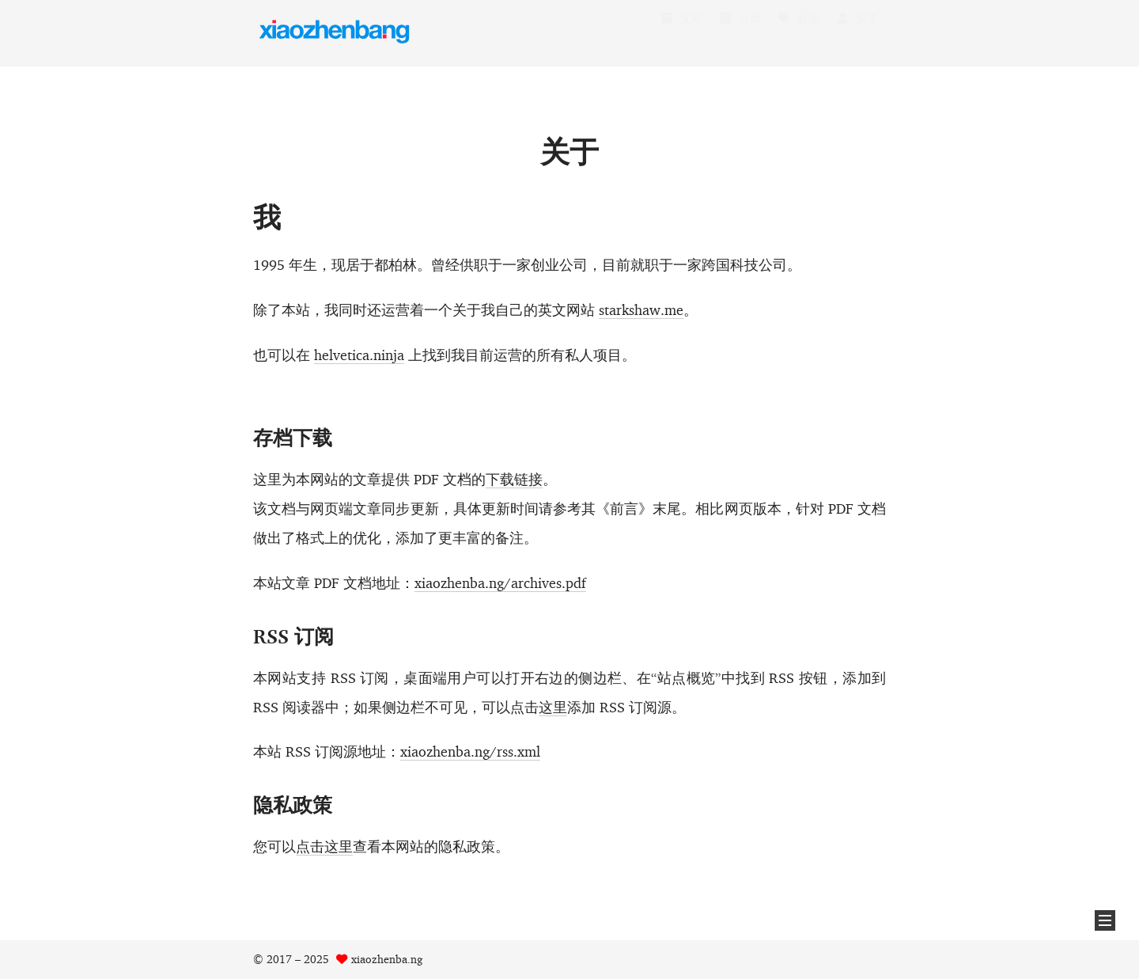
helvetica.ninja (359, 354)
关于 (856, 33)
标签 (798, 33)
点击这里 (324, 846)
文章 (681, 33)
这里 (553, 706)
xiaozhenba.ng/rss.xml (470, 751)
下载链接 (514, 479)
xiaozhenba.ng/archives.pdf (500, 581)
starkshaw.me (641, 309)
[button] (1105, 920)
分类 (739, 33)
